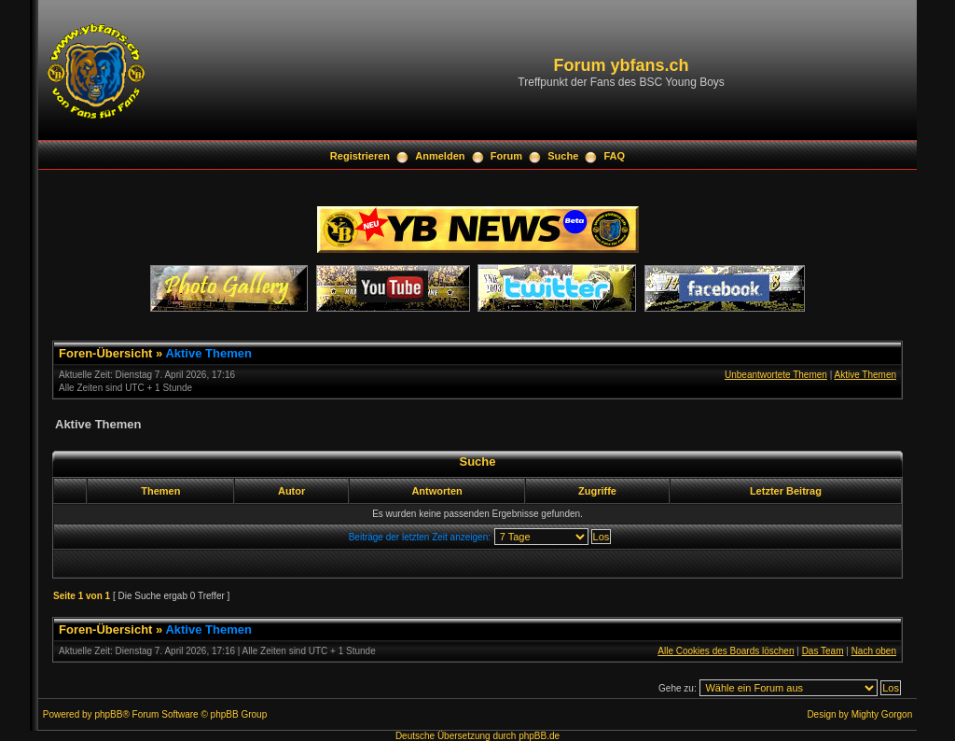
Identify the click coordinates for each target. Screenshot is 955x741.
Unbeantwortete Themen (776, 375)
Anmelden (439, 155)
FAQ (615, 155)
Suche (562, 155)
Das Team (823, 651)
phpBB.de (539, 736)
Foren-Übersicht (105, 353)
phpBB (108, 714)
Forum (506, 155)
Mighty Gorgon (882, 714)
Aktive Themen (208, 353)
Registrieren (360, 155)
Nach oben (873, 651)
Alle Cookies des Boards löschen (725, 651)
